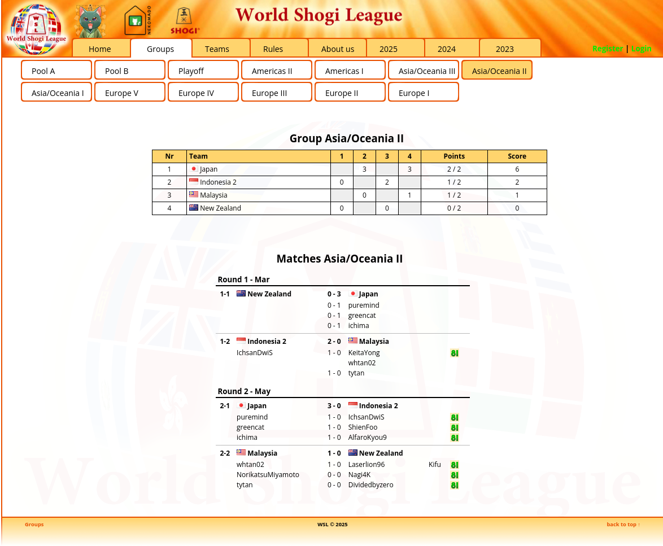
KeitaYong (364, 352)
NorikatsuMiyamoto (268, 474)
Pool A (43, 70)
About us (337, 48)
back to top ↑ (623, 524)
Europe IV (196, 93)
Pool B (116, 70)
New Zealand (215, 208)
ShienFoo (363, 427)
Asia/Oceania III (427, 70)
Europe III (269, 93)
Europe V (121, 93)
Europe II (341, 93)
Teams (217, 48)
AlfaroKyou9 (367, 437)
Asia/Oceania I (58, 93)
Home (100, 48)
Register (607, 48)
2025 (389, 48)
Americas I (344, 70)
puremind (364, 305)
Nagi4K (359, 474)
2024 (447, 48)
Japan (203, 169)
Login (641, 48)
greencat (362, 315)
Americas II (272, 70)
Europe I (414, 93)
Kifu (435, 464)
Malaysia (208, 195)
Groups (160, 48)
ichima (358, 325)
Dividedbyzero (371, 485)
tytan (356, 373)
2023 (505, 48)
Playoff (191, 70)
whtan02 (362, 363)
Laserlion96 (366, 464)
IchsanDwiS (255, 352)
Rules (273, 48)
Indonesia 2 (213, 182)
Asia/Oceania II (499, 70)
